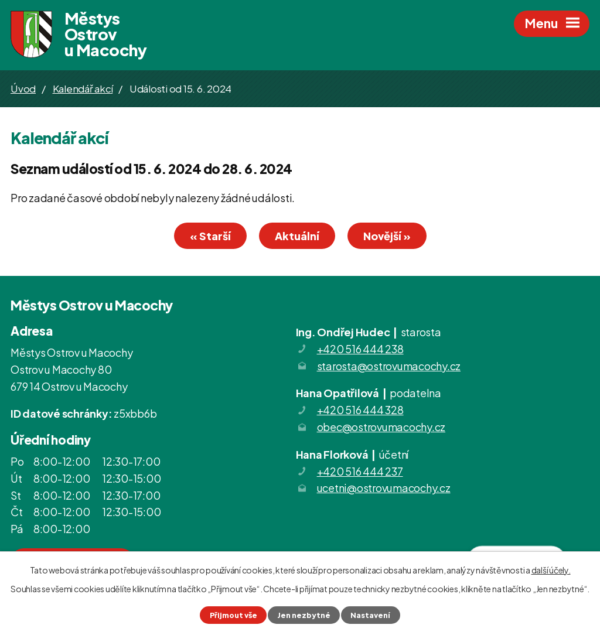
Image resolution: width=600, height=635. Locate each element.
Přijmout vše (233, 615)
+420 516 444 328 (360, 409)
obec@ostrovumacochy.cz (381, 426)
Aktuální (297, 236)
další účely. (551, 570)
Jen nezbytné (303, 615)
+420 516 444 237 (360, 471)
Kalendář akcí (83, 88)
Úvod (23, 88)
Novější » (387, 236)
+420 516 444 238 (360, 349)
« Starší (210, 236)
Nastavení (370, 615)
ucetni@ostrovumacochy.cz (384, 487)
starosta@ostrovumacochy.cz (389, 366)
